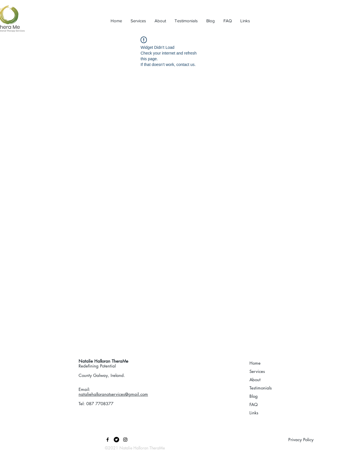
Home (255, 363)
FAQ (253, 404)
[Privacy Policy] (314, 439)
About (255, 379)
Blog (253, 396)
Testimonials (260, 388)
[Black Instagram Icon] (125, 439)
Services (257, 371)
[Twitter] (116, 439)
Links (253, 412)
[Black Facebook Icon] (107, 439)
